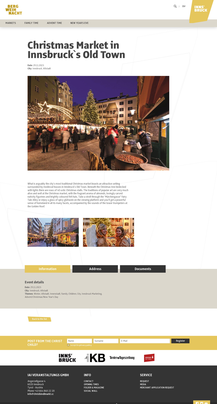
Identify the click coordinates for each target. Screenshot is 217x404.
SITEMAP (82, 402)
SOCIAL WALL (90, 388)
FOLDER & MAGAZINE (94, 385)
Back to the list (39, 316)
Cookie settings (93, 402)
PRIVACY (66, 402)
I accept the (81, 342)
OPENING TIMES (91, 381)
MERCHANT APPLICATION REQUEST (157, 385)
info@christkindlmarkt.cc (41, 391)
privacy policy (85, 342)
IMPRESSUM (56, 402)
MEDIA (143, 381)
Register (180, 338)
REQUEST (144, 378)
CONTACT (88, 378)
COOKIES (74, 402)
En (183, 6)
